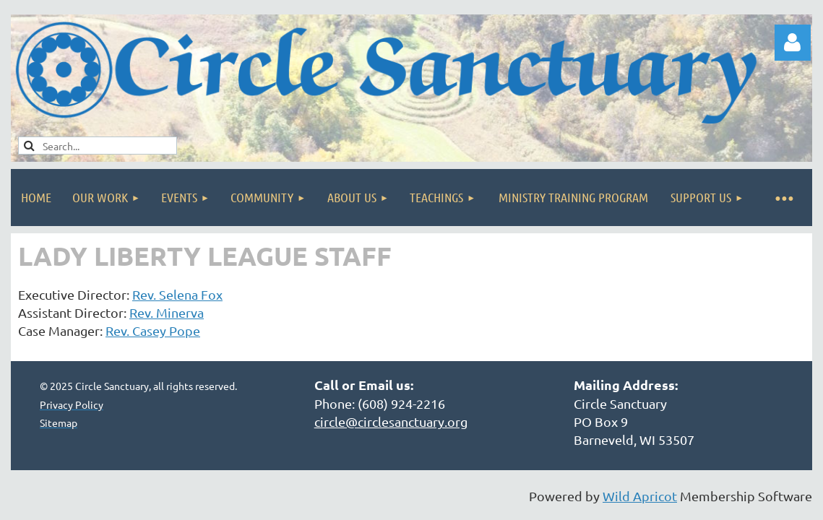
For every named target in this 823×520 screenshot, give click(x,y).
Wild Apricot (640, 495)
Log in (793, 43)
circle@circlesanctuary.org (390, 421)
